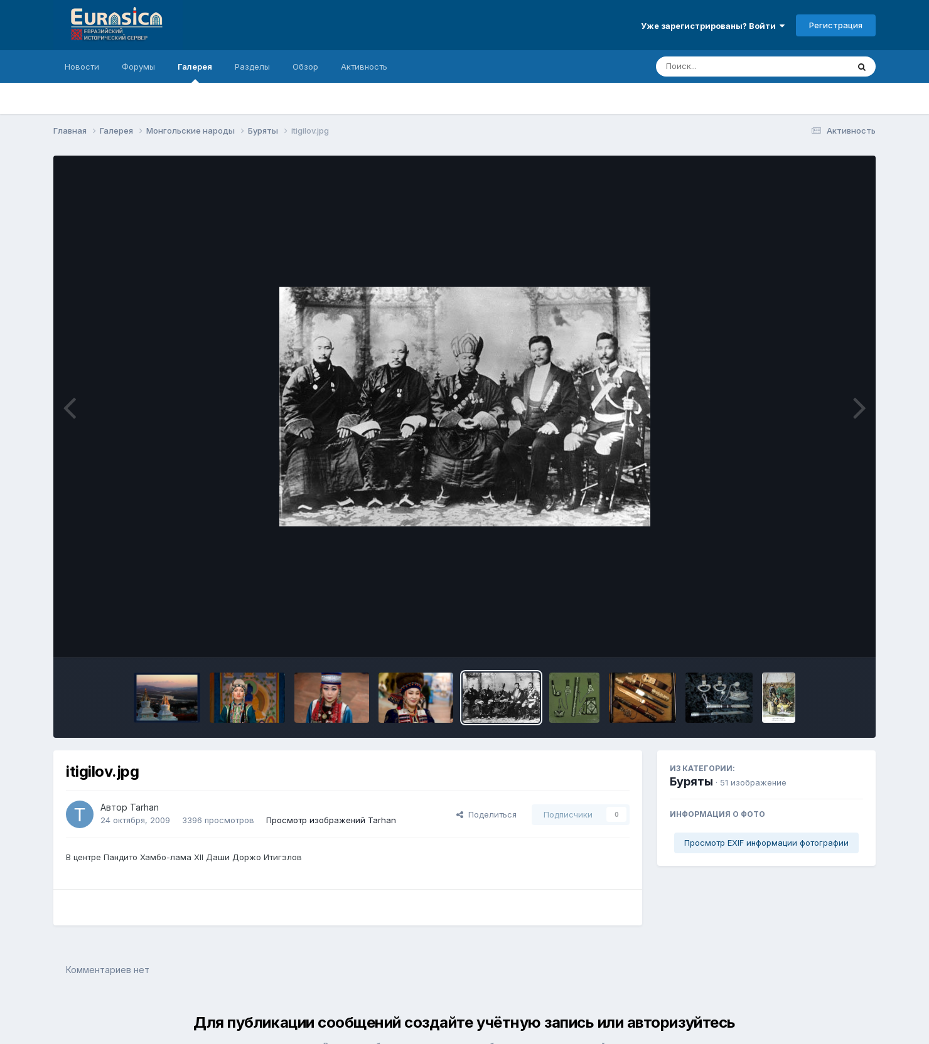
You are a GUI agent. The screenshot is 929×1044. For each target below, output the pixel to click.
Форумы (138, 66)
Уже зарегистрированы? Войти (713, 26)
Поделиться (486, 814)
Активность (364, 66)
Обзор (305, 66)
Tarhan (144, 807)
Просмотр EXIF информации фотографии (766, 843)
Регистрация (835, 25)
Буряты (691, 781)
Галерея (195, 72)
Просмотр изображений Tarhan (331, 820)
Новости (82, 66)
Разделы (252, 66)
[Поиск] (728, 66)
